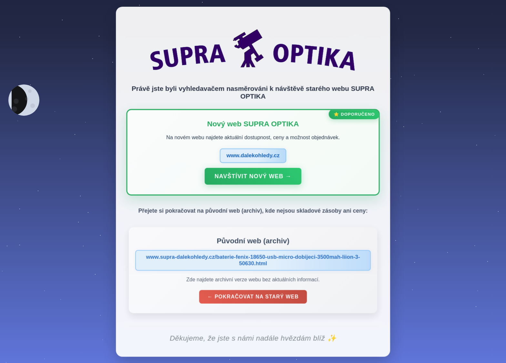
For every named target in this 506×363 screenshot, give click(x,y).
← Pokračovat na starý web (253, 298)
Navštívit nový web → (253, 177)
